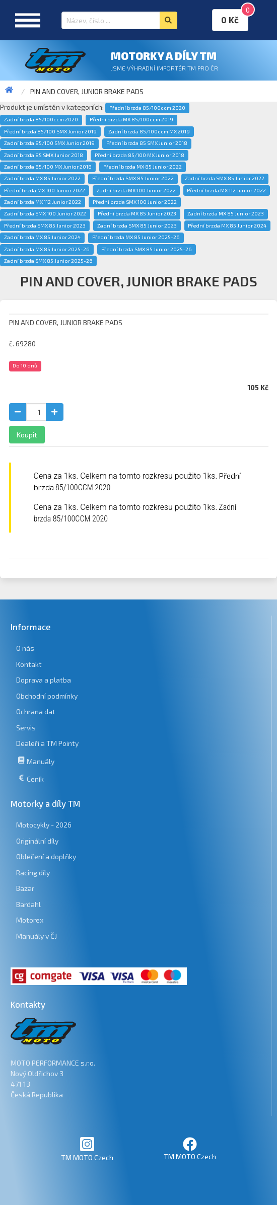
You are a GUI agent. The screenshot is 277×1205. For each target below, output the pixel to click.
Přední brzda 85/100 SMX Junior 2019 (50, 131)
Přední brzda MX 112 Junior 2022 (226, 190)
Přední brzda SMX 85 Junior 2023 (45, 225)
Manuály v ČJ (36, 936)
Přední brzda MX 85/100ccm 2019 (131, 119)
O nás (25, 648)
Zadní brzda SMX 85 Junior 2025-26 (48, 261)
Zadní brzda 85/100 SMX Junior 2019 (49, 143)
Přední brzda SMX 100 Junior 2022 (135, 202)
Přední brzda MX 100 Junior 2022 (44, 190)
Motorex (29, 920)
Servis (26, 727)
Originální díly (37, 841)
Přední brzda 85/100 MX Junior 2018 (139, 155)
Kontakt (29, 664)
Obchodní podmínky (47, 696)
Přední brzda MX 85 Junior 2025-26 (136, 237)
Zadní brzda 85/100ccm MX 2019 (149, 131)
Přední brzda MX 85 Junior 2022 (142, 167)
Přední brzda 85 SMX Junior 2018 (146, 143)
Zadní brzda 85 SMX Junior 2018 (43, 155)
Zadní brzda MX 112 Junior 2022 (42, 202)
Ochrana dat (35, 711)
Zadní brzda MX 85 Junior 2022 (42, 178)
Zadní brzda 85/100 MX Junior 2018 (48, 167)
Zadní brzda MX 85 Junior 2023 (225, 213)
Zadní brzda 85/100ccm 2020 (41, 119)
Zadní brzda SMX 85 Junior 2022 (224, 178)
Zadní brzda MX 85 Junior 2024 (42, 237)
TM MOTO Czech (87, 1149)
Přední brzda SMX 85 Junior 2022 (133, 178)
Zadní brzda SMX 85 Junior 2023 (137, 225)
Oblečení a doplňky (46, 856)
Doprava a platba (43, 679)
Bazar (25, 888)
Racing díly (33, 872)
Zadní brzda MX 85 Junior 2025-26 (47, 249)
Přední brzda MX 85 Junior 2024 (227, 225)
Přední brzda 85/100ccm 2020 (147, 108)
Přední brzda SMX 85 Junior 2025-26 (146, 249)
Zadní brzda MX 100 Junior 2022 (136, 190)
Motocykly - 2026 (44, 824)
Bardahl (28, 904)
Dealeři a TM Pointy (47, 743)
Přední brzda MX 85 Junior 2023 (137, 213)
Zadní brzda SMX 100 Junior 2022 (45, 213)
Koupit (27, 434)
